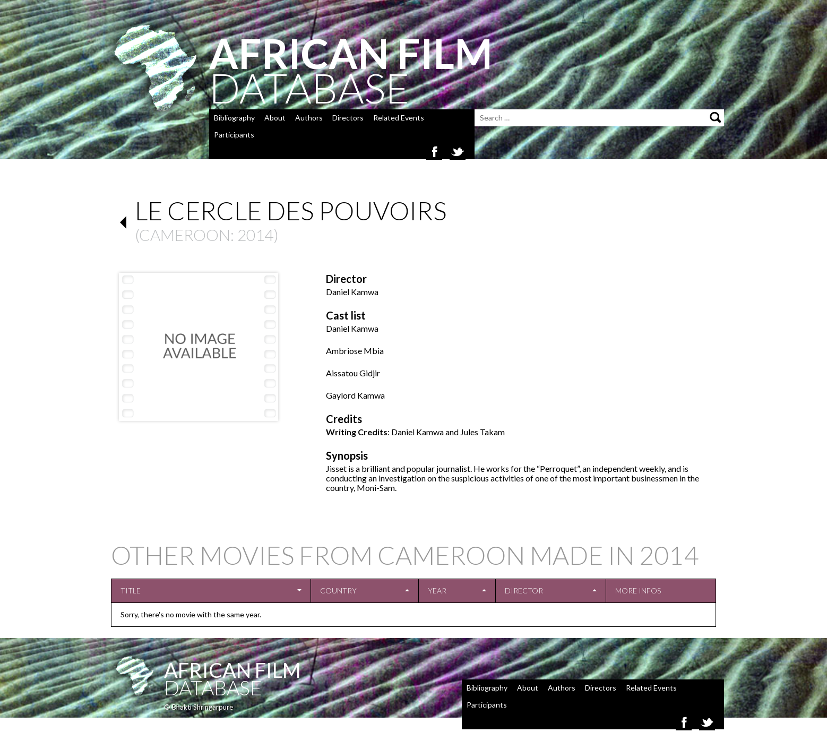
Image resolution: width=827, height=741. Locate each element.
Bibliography (234, 117)
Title (130, 590)
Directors (348, 117)
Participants (234, 134)
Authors (309, 117)
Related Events (398, 117)
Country (338, 590)
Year (437, 590)
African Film (232, 670)
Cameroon (184, 234)
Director (524, 590)
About (275, 117)
